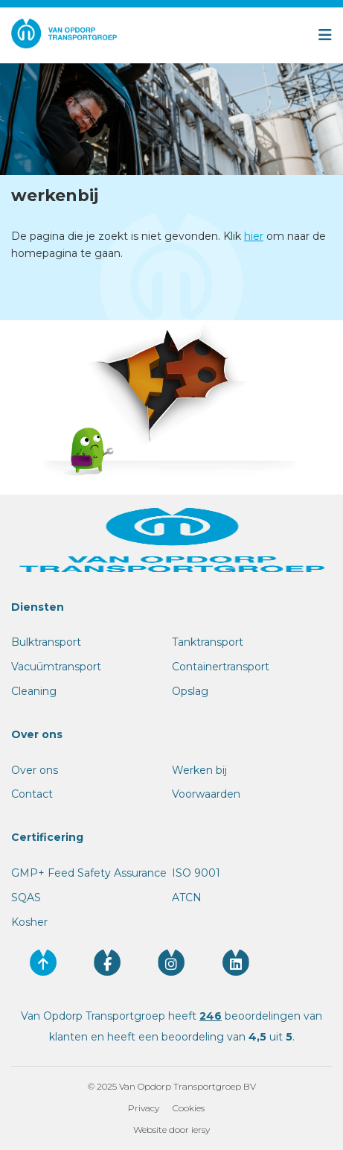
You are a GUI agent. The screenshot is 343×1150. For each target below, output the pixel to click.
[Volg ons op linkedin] (235, 962)
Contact (32, 794)
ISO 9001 (196, 873)
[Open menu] (254, 35)
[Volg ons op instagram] (171, 962)
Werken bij (199, 770)
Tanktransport (207, 642)
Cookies (189, 1108)
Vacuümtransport (56, 666)
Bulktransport (46, 642)
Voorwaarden (206, 794)
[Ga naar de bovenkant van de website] (43, 962)
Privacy (143, 1108)
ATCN (187, 897)
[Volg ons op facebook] (107, 962)
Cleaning (34, 691)
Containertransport (220, 666)
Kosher (29, 922)
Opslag (190, 691)
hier (253, 236)
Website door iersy (171, 1129)
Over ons (34, 770)
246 (210, 1016)
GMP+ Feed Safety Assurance (89, 873)
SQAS (26, 897)
